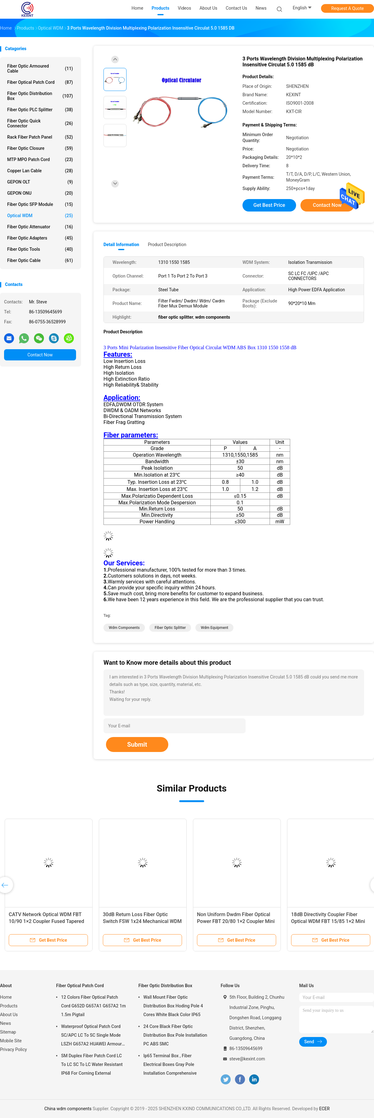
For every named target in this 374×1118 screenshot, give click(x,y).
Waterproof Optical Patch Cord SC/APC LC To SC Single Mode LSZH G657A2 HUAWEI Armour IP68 (91, 1036)
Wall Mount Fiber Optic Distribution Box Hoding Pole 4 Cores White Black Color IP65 (173, 1006)
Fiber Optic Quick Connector (40, 123)
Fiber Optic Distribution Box (40, 96)
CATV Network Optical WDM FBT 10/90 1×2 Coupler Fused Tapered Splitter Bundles (46, 921)
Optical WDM (40, 215)
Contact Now (40, 354)
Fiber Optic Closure (40, 148)
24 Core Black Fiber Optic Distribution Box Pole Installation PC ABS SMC (175, 1035)
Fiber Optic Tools (40, 249)
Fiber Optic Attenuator (40, 227)
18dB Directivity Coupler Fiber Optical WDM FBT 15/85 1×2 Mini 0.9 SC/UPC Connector (328, 921)
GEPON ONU (40, 193)
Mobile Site (11, 1040)
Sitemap (8, 1032)
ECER (324, 1108)
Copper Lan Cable (40, 171)
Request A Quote (347, 8)
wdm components (124, 628)
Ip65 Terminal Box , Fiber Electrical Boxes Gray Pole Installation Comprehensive (170, 1064)
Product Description (167, 244)
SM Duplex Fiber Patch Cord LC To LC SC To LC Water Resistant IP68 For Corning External (91, 1064)
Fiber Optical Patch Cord (40, 82)
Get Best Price (269, 205)
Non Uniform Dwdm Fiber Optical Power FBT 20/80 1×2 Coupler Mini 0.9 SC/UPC (236, 921)
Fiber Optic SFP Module (40, 204)
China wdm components (67, 1108)
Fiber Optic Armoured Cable (40, 69)
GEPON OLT (40, 182)
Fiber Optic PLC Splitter (40, 110)
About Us (9, 1014)
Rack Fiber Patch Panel (40, 137)
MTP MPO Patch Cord (40, 159)
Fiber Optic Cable (40, 260)
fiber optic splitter (170, 628)
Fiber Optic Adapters (40, 238)
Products (8, 1005)
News (5, 1023)
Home (6, 997)
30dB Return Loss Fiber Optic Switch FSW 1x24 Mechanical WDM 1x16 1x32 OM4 (142, 921)
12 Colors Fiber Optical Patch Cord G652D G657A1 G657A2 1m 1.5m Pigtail (93, 1006)
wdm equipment (214, 628)
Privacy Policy (13, 1049)
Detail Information (121, 244)
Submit (137, 744)
